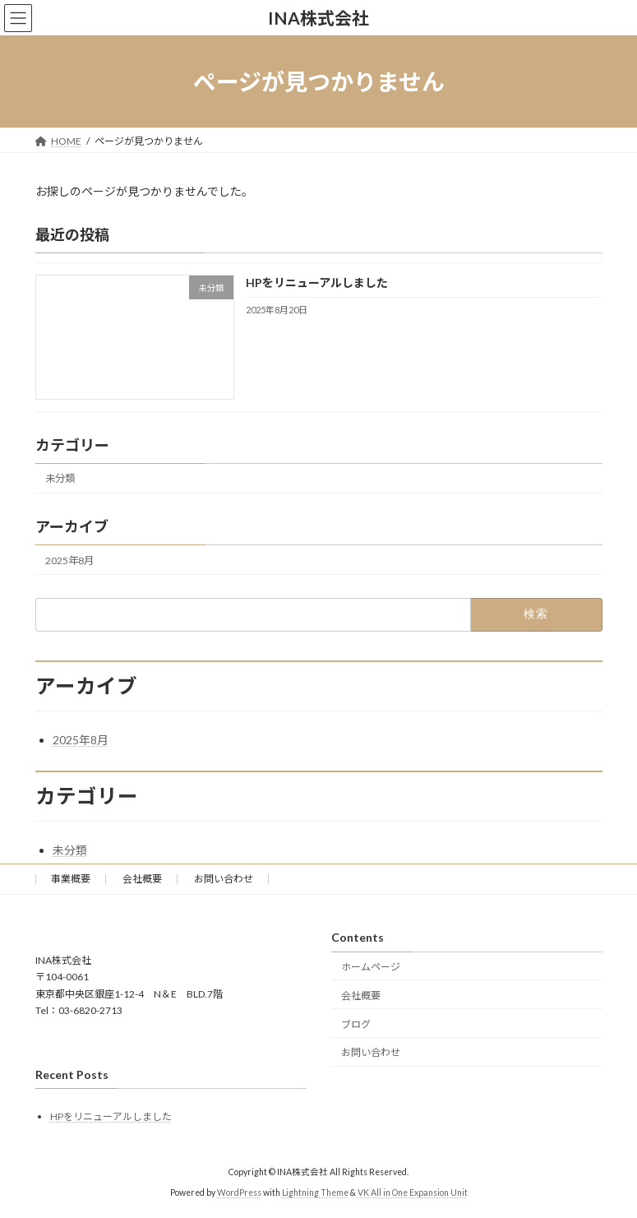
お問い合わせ (223, 879)
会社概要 (142, 879)
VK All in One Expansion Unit (413, 1192)
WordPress (239, 1192)
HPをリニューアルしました (316, 283)
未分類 (60, 479)
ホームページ (370, 967)
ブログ (356, 1024)
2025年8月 (69, 560)
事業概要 (70, 879)
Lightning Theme (315, 1192)
